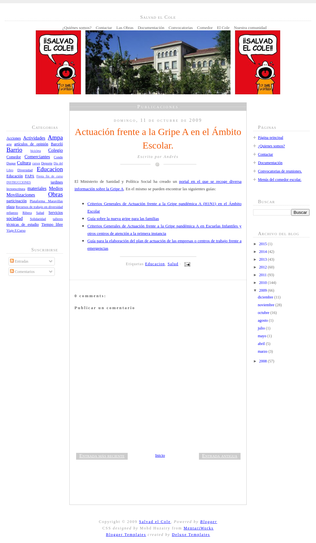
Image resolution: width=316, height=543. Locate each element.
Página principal (270, 137)
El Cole (223, 27)
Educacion (50, 169)
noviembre (266, 305)
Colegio (55, 150)
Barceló (57, 144)
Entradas (19, 261)
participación (16, 201)
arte (9, 144)
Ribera (27, 212)
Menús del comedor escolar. (279, 179)
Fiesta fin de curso (49, 176)
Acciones (13, 138)
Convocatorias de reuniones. (280, 171)
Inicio (160, 455)
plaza (10, 206)
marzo (263, 351)
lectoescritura (15, 189)
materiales (36, 188)
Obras (55, 194)
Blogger (208, 521)
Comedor (204, 27)
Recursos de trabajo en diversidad (39, 207)
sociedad (14, 218)
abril (262, 343)
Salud (40, 212)
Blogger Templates (126, 534)
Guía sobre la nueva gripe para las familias (123, 218)
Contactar (104, 27)
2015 (263, 244)
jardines (57, 182)
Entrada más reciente (101, 455)
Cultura (24, 162)
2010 (263, 282)
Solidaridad (38, 219)
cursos (36, 163)
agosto (263, 320)
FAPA (29, 176)
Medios (56, 188)
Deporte (47, 163)
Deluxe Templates (191, 534)
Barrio (14, 149)
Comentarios (22, 271)
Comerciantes (37, 156)
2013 (263, 259)
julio (262, 328)
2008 (263, 361)
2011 (263, 275)
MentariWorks (198, 528)
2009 (263, 290)
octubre (264, 312)
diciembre (266, 297)
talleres (58, 219)
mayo (262, 336)
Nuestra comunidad (250, 27)
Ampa (55, 137)
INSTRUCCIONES (18, 182)
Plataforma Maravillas (46, 201)
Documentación (151, 27)
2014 (263, 251)
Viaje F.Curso (15, 230)
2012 (263, 267)
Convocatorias (181, 27)
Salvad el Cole (155, 521)
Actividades (34, 138)
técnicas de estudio (22, 224)
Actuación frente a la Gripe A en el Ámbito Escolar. (158, 138)
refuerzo (12, 212)
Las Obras (124, 27)
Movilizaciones (20, 194)
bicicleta (35, 150)
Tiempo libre (52, 224)
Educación (14, 176)
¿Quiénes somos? (77, 27)
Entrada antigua (219, 455)
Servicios (55, 212)
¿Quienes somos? (271, 146)
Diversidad (25, 170)
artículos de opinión (31, 144)
